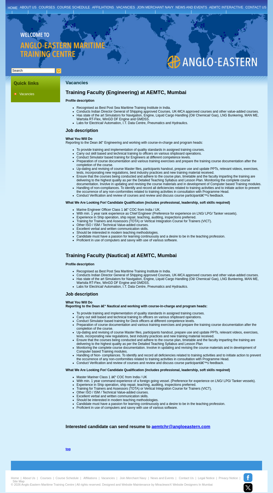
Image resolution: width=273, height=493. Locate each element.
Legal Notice (206, 478)
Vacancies (26, 94)
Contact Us (186, 478)
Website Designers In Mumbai (193, 484)
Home (15, 478)
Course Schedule (66, 478)
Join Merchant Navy (133, 478)
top (68, 449)
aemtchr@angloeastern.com (181, 426)
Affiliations (90, 478)
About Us (29, 478)
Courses (45, 478)
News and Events (162, 478)
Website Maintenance (136, 484)
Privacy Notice (228, 478)
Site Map (18, 481)
